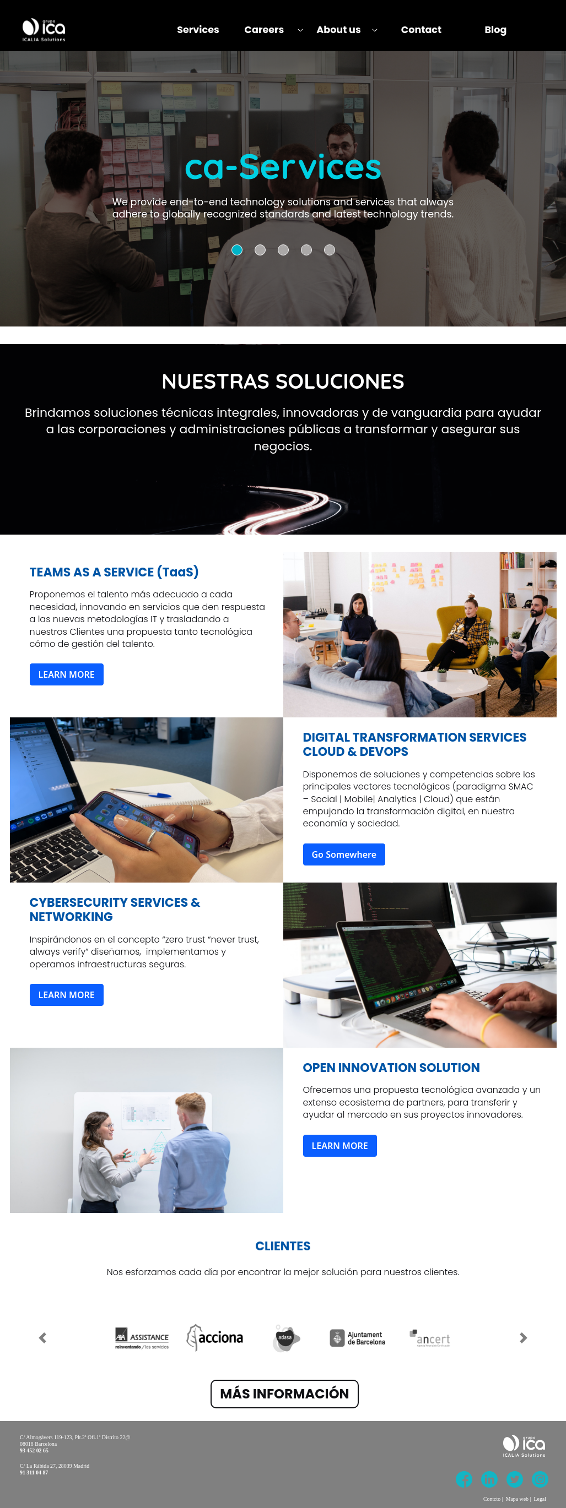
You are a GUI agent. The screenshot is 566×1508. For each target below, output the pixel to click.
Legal (540, 1499)
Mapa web (517, 1499)
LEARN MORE (67, 674)
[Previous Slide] (42, 1332)
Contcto (491, 1499)
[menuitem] (198, 30)
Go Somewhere (344, 854)
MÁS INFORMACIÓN (284, 1394)
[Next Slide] (523, 1332)
